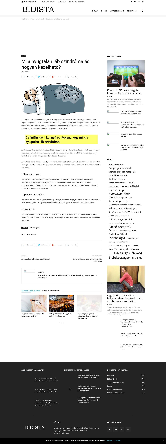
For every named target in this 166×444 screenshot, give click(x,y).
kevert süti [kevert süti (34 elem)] (136, 212)
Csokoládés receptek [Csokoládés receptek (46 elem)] (118, 175)
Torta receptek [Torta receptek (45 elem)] (121, 249)
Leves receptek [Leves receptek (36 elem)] (115, 223)
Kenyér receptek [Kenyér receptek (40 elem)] (116, 212)
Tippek (104, 11)
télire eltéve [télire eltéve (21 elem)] (134, 249)
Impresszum (72, 1)
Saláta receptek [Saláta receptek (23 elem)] (133, 238)
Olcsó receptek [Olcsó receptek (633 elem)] (120, 227)
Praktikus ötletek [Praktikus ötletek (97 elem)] (118, 234)
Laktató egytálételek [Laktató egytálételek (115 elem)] (120, 219)
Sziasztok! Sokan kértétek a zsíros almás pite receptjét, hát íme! (131, 347)
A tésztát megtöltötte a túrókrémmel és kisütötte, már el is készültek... (89, 388)
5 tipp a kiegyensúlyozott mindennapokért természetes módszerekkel (87, 316)
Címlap (95, 11)
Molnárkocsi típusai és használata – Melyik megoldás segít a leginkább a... (132, 125)
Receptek (132, 11)
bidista (26, 72)
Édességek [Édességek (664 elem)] (122, 253)
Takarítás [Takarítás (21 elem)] (135, 246)
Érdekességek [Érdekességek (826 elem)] (119, 257)
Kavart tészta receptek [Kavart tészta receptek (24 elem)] (118, 204)
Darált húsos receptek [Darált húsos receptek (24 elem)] (117, 179)
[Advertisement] (83, 37)
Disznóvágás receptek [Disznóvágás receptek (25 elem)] (117, 183)
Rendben (110, 440)
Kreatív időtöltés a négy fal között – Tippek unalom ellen (124, 92)
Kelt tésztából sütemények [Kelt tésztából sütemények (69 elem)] (123, 208)
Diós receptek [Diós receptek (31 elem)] (115, 186)
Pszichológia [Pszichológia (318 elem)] (117, 238)
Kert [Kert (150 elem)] (127, 212)
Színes (32, 19)
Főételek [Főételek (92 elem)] (134, 186)
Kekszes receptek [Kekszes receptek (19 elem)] (134, 205)
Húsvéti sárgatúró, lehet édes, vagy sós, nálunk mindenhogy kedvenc (132, 147)
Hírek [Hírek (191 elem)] (126, 193)
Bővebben (117, 440)
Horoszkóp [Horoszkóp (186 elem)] (115, 193)
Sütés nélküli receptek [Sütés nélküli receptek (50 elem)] (120, 245)
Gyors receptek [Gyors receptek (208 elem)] (118, 190)
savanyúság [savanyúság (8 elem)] (112, 242)
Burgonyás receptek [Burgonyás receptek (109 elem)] (120, 168)
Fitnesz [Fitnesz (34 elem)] (125, 186)
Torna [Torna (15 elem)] (111, 249)
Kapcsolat (81, 1)
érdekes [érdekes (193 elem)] (137, 257)
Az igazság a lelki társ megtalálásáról (35, 259)
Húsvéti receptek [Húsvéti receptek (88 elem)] (118, 197)
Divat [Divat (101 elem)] (131, 182)
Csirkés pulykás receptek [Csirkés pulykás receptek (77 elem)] (122, 172)
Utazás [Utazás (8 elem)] (111, 254)
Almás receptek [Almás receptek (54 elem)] (116, 164)
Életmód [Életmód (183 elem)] (137, 253)
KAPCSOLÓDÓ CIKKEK (30, 291)
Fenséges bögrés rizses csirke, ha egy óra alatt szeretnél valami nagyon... (89, 400)
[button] (142, 11)
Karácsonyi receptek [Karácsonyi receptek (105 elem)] (120, 201)
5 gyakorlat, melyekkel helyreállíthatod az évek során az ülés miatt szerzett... (125, 298)
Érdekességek (34, 228)
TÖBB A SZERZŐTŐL (51, 291)
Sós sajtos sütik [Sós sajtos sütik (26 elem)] (123, 242)
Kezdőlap (24, 19)
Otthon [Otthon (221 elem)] (113, 230)
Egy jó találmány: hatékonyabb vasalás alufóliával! (87, 260)
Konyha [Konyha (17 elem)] (111, 216)
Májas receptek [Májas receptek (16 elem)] (128, 223)
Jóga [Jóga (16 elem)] (130, 197)
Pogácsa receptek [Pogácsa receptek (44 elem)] (128, 230)
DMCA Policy (62, 1)
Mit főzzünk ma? (117, 11)
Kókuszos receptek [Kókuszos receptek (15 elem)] (122, 216)
